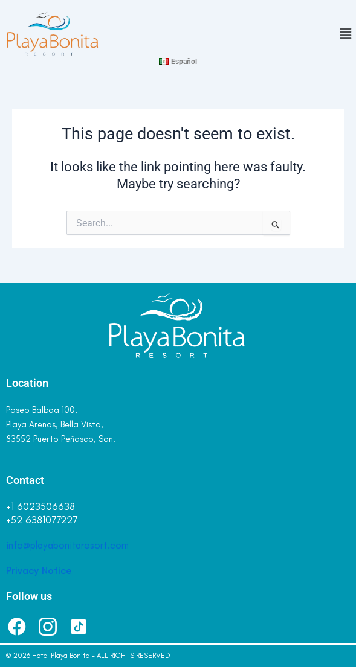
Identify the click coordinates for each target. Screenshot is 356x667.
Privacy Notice (39, 570)
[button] (267, 34)
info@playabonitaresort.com (67, 545)
